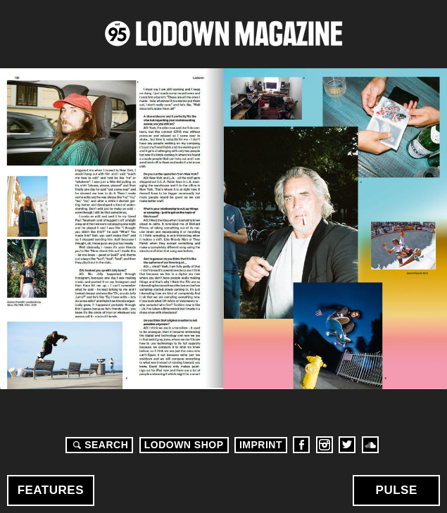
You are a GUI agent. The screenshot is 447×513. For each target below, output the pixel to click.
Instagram (324, 444)
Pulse (396, 490)
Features (51, 490)
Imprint (260, 444)
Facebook (301, 444)
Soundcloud (370, 444)
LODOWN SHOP (184, 444)
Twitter (347, 444)
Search (98, 445)
